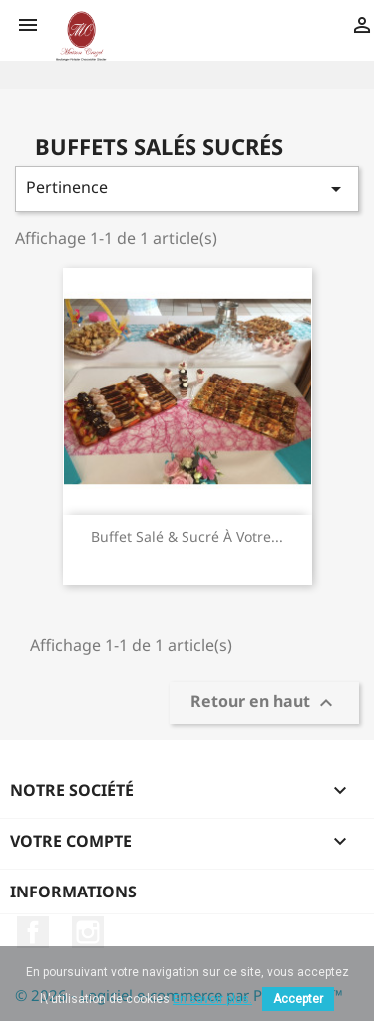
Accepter (298, 999)
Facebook (33, 932)
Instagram (88, 932)
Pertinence (187, 188)
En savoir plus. (212, 999)
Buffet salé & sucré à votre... (187, 536)
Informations (73, 891)
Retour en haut (264, 703)
